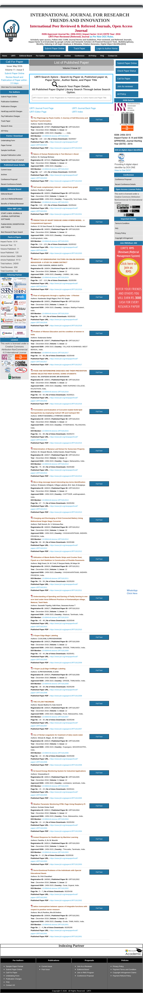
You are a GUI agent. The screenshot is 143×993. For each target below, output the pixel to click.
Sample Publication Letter (11, 155)
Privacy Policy (120, 233)
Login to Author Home (106, 48)
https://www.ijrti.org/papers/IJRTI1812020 (66, 253)
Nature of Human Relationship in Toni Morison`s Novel (56, 154)
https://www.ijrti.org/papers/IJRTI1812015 (66, 443)
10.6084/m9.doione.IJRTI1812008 (55, 684)
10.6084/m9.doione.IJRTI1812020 (55, 241)
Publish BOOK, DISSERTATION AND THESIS (12, 225)
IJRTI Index (77, 112)
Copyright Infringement (124, 238)
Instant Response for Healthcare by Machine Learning (55, 837)
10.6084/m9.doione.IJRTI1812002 (55, 888)
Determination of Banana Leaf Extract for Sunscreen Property (59, 449)
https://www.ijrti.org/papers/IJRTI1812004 (66, 831)
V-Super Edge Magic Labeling (45, 636)
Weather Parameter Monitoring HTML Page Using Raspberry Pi (59, 804)
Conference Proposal (9, 179)
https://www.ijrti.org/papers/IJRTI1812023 (66, 148)
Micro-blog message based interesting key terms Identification (59, 482)
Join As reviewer (125, 86)
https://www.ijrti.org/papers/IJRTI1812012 (66, 551)
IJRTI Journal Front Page (41, 108)
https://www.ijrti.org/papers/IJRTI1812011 (66, 590)
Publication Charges (9, 106)
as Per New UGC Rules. (102, 37)
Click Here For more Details (11, 87)
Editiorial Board (83, 969)
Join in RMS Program (85, 973)
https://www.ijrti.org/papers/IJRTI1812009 (66, 663)
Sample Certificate (8, 150)
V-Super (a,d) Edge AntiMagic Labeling (49, 669)
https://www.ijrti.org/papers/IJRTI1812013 (66, 512)
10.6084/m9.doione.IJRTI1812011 (55, 578)
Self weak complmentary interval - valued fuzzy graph (55, 187)
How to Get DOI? (123, 170)
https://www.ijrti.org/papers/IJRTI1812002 (66, 900)
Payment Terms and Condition (124, 969)
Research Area (6, 126)
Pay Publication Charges (10, 116)
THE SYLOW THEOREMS (43, 702)
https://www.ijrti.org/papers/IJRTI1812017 (66, 365)
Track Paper (79, 48)
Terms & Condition (122, 223)
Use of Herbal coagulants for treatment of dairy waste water (58, 735)
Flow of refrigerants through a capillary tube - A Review (56, 296)
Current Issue (6, 170)
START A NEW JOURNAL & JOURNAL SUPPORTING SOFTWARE (11, 216)
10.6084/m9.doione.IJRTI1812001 (55, 925)
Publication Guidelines (9, 102)
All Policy (4, 131)
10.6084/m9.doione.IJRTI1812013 (55, 500)
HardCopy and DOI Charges (11, 111)
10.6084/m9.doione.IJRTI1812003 (55, 852)
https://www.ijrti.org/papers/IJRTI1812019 (66, 289)
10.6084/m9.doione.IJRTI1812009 (55, 651)
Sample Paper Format (14, 966)
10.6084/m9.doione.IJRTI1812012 (55, 539)
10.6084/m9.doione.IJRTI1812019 (55, 277)
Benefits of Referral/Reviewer (12, 204)
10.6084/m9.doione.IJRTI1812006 (55, 753)
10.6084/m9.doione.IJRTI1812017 (55, 353)
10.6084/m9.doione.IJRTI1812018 (55, 313)
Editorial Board (7, 194)
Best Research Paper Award (12, 232)
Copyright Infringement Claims (124, 973)
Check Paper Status (126, 71)
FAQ (116, 228)
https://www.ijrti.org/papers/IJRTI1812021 (66, 214)
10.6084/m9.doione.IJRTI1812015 (55, 431)
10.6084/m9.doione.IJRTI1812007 (55, 717)
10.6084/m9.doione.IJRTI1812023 (55, 136)
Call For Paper (14, 61)
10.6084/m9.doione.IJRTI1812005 (55, 786)
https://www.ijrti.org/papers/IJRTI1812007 (66, 729)
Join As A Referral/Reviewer (12, 199)
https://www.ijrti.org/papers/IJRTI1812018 (66, 326)
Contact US (10, 985)
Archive (4, 175)
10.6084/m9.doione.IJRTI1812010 (55, 617)
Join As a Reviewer (84, 966)
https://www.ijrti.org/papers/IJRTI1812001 (66, 936)
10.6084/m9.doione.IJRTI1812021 (55, 202)
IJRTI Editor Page (37, 112)
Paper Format (6, 145)
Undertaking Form (8, 140)
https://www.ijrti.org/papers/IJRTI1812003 (66, 864)
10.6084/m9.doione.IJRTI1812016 (55, 392)
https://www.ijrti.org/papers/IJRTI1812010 (66, 629)
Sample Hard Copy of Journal (12, 160)
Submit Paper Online (54, 48)
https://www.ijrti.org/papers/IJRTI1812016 (66, 404)
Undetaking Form (12, 976)
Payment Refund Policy (122, 976)
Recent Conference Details (11, 184)
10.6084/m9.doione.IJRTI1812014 (55, 464)
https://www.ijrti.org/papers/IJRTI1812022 (66, 181)
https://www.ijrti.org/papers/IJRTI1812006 (66, 765)
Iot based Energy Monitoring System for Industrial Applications (59, 771)
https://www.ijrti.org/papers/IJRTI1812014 (66, 476)
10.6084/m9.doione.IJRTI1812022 (55, 169)
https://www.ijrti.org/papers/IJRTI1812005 (66, 798)
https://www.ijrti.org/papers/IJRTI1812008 (66, 696)
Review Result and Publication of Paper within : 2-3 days (14, 80)
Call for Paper (123, 78)
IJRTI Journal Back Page (84, 108)
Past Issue (46, 969)
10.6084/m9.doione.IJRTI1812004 (55, 819)
